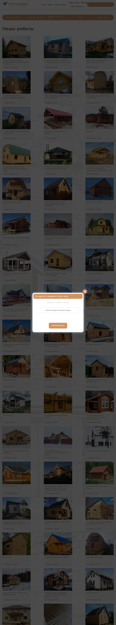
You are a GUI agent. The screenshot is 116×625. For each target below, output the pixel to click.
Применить (58, 326)
